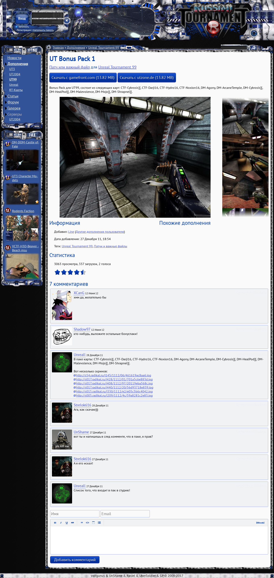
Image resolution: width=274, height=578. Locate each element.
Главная (58, 48)
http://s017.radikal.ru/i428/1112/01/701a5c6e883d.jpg (114, 379)
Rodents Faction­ (23, 211)
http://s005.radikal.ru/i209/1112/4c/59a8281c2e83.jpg (114, 395)
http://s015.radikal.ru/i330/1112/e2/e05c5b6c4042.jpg (114, 391)
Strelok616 (82, 405)
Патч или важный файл (69, 67)
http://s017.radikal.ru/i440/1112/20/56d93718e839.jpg (114, 387)
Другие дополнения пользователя (100, 232)
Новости (14, 57)
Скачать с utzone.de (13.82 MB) (147, 77)
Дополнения (17, 63)
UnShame (81, 432)
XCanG (79, 292)
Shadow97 (82, 329)
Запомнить (22, 26)
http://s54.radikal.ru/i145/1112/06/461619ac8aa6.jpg (113, 375)
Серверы (14, 114)
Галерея (13, 108)
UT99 (13, 79)
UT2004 (14, 74)
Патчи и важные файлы (152, 48)
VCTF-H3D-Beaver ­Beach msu (25, 248)
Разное (127, 48)
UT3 (12, 69)
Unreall (80, 354)
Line (71, 232)
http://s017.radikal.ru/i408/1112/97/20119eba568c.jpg (114, 383)
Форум (13, 102)
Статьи (12, 96)
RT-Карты (16, 90)
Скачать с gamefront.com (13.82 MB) (83, 77)
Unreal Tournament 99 (103, 48)
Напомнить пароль (43, 30)
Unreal (13, 85)
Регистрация (24, 30)
